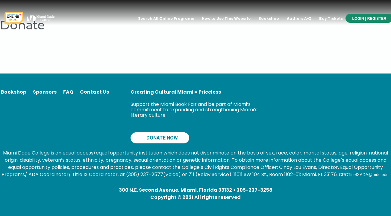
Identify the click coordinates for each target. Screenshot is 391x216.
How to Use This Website (226, 18)
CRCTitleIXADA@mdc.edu (364, 174)
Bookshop (268, 18)
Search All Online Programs (166, 18)
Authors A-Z (299, 18)
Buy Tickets (331, 18)
